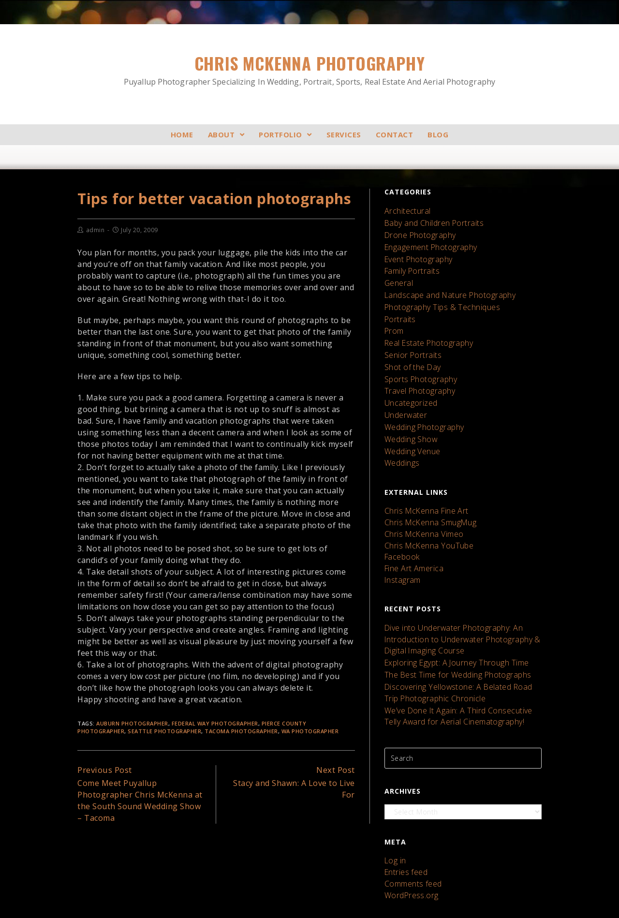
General (397, 274)
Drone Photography (417, 232)
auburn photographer (132, 722)
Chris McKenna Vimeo (420, 500)
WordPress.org (408, 837)
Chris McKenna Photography (309, 69)
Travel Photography (416, 370)
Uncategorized (408, 380)
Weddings (400, 434)
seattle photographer (164, 731)
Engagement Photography (427, 242)
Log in (394, 807)
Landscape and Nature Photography (444, 285)
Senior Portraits (410, 338)
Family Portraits (410, 263)
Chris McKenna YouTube (424, 511)
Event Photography (415, 253)
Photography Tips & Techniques (437, 295)
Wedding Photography (421, 402)
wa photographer (310, 731)
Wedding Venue (410, 423)
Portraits (398, 306)
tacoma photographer (241, 731)
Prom (393, 317)
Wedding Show (408, 412)
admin (95, 230)
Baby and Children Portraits (430, 221)
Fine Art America (411, 531)
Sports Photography (417, 359)
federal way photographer (215, 722)
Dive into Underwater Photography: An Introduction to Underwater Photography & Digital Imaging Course (456, 598)
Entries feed (404, 817)
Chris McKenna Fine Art (422, 480)
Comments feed (411, 827)
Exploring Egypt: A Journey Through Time (450, 618)
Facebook (400, 521)
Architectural (405, 210)
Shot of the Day (410, 349)
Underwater (404, 391)
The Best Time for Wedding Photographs (451, 629)
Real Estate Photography (425, 327)
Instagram (401, 541)
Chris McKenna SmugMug (426, 490)
